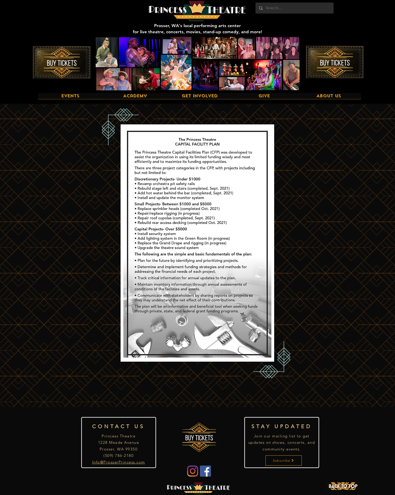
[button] (70, 97)
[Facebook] (205, 471)
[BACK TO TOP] (343, 486)
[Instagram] (192, 471)
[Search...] (294, 8)
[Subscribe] (283, 460)
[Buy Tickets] (62, 62)
